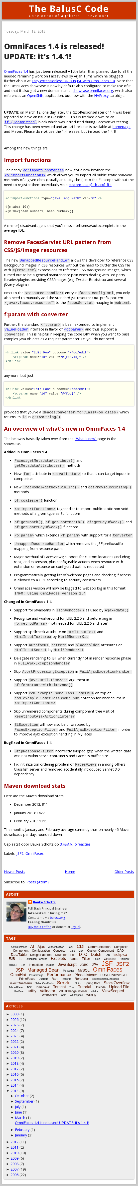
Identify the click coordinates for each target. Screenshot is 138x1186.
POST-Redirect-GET (114, 975)
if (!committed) (20, 122)
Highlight (124, 959)
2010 (14, 1152)
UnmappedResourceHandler (44, 260)
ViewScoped (113, 991)
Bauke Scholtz (44, 902)
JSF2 (19, 853)
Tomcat (59, 987)
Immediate (36, 965)
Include (50, 965)
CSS (72, 950)
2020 (14, 1052)
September (24, 1101)
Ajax (41, 946)
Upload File (119, 987)
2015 (14, 1079)
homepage (122, 126)
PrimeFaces (27, 979)
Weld (63, 995)
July (17, 1106)
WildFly (91, 995)
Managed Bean (43, 970)
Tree (71, 987)
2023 (14, 1036)
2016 (14, 1074)
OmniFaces (34, 853)
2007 (14, 1169)
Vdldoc (95, 991)
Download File (65, 955)
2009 (14, 1158)
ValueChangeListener (73, 991)
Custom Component (100, 950)
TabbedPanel (16, 987)
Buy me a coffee (39, 927)
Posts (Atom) (37, 882)
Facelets (58, 958)
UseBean (19, 991)
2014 (14, 1085)
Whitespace (76, 995)
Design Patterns (40, 955)
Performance (59, 974)
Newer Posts (14, 871)
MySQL (84, 970)
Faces (73, 959)
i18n (23, 965)
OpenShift (35, 95)
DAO (120, 950)
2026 (14, 1019)
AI (32, 946)
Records (66, 979)
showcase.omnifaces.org (93, 90)
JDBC (84, 965)
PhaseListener (86, 975)
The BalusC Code (69, 8)
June (18, 1112)
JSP (20, 970)
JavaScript (67, 964)
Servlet (64, 982)
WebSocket (49, 995)
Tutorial (84, 987)
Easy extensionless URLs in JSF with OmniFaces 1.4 (73, 80)
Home (70, 871)
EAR (107, 955)
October (22, 1095)
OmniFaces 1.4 (16, 71)
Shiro (78, 983)
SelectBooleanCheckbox (105, 979)
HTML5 (13, 965)
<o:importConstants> (43, 170)
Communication (99, 947)
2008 (14, 1163)
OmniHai (18, 975)
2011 (14, 1147)
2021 (14, 1047)
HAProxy (101, 95)
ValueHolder (16, 329)
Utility (32, 991)
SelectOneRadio (44, 983)
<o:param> (74, 329)
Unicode (100, 987)
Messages (69, 970)
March (20, 1117)
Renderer (81, 979)
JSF (107, 963)
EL (20, 959)
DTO (83, 954)
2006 (14, 1174)
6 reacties (83, 844)
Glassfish (110, 959)
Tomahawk (42, 987)
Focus (97, 959)
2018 (14, 1063)
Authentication (56, 947)
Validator (47, 991)
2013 (14, 1090)
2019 (14, 1057)
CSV (81, 950)
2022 (14, 1041)
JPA (95, 965)
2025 (14, 1025)
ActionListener (19, 947)
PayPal (75, 927)
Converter (59, 950)
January (21, 1135)
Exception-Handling (36, 959)
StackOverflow (117, 983)
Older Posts (124, 871)
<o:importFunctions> (24, 175)
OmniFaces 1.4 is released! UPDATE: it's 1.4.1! (54, 51)
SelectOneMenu (20, 983)
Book (70, 947)
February (22, 1129)
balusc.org (57, 918)
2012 (14, 1141)
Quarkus (43, 979)
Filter (86, 958)
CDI (81, 946)
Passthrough (36, 975)
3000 (14, 1014)
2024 (14, 1030)
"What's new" (86, 438)
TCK (29, 987)
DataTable (19, 955)
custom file (90, 184)
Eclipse (120, 954)
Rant (54, 979)
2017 (14, 1068)
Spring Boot (92, 983)
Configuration (41, 950)
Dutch (96, 954)
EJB (12, 959)
